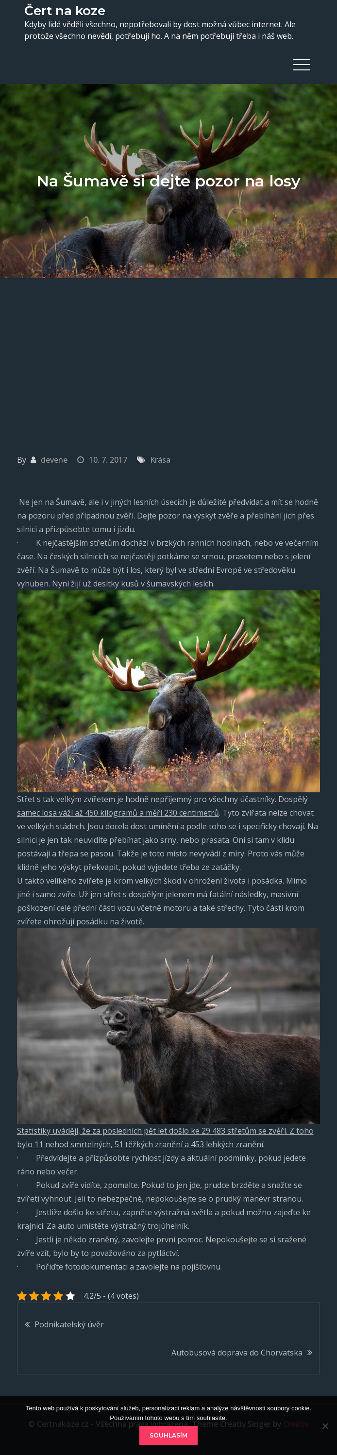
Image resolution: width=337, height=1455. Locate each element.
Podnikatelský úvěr (69, 1324)
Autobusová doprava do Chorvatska (237, 1352)
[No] (325, 1426)
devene (54, 459)
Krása (160, 459)
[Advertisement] (168, 351)
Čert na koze (64, 10)
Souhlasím (168, 1435)
